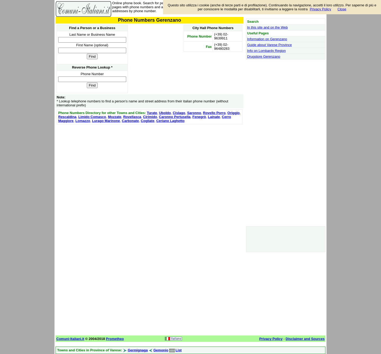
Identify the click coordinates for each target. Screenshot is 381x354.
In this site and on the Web (267, 27)
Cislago (179, 113)
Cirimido (150, 117)
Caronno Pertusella (174, 117)
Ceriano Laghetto (170, 121)
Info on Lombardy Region (266, 51)
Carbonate (130, 121)
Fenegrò (199, 117)
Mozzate (114, 117)
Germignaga (138, 350)
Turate (152, 113)
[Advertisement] (149, 163)
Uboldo (165, 113)
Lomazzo (82, 121)
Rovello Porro (214, 113)
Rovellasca (132, 117)
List (178, 350)
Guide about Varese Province (269, 45)
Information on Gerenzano (267, 39)
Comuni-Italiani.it (70, 339)
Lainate (214, 117)
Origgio (234, 113)
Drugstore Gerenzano (263, 56)
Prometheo (115, 339)
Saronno (194, 113)
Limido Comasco (92, 117)
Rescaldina (67, 117)
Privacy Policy (320, 9)
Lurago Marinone (106, 121)
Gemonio (160, 350)
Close (342, 9)
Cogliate (147, 121)
